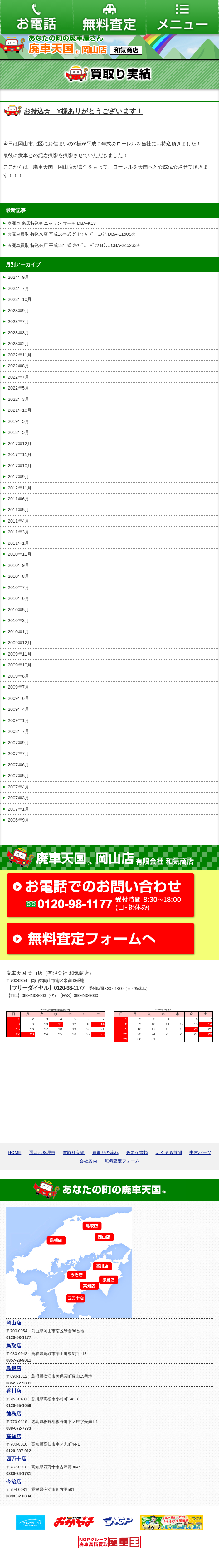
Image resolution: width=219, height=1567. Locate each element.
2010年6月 (18, 598)
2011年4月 (18, 520)
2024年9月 (18, 277)
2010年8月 (18, 576)
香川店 (13, 1391)
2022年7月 (18, 377)
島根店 (13, 1368)
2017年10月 (20, 465)
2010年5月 (18, 609)
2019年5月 (18, 421)
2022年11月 (20, 354)
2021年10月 (20, 410)
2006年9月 (18, 820)
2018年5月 (18, 432)
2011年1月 (18, 543)
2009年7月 (18, 687)
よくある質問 (169, 1152)
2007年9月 (18, 742)
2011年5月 (18, 509)
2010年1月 (18, 631)
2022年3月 (18, 399)
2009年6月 (18, 698)
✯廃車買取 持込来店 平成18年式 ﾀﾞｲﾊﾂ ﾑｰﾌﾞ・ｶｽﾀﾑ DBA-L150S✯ (71, 234)
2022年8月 (18, 365)
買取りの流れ (105, 1152)
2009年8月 (18, 676)
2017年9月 (18, 476)
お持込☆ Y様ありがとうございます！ (83, 111)
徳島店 (13, 1413)
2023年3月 (18, 332)
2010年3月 (18, 620)
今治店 (13, 1481)
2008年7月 (18, 731)
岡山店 (13, 1323)
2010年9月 (18, 565)
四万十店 (16, 1458)
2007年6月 (18, 764)
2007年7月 (18, 753)
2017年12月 (20, 443)
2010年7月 (18, 587)
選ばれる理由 (42, 1152)
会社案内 (88, 1160)
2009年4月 (18, 709)
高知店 (13, 1436)
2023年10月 (20, 299)
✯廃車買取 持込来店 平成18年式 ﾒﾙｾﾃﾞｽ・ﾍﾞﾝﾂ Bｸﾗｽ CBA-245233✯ (74, 245)
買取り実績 (74, 1152)
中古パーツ (200, 1152)
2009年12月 (20, 642)
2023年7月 (18, 321)
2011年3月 (18, 531)
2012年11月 (20, 487)
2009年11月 (20, 653)
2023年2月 (18, 343)
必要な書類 (137, 1152)
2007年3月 (18, 797)
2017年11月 (20, 454)
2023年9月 (18, 310)
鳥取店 (13, 1345)
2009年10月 (20, 664)
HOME (14, 1152)
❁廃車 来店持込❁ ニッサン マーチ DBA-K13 (52, 223)
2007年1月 (18, 809)
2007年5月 (18, 775)
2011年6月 (18, 498)
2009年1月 (18, 720)
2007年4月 (18, 786)
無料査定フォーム (122, 1160)
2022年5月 (18, 388)
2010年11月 (20, 554)
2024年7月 (18, 288)
